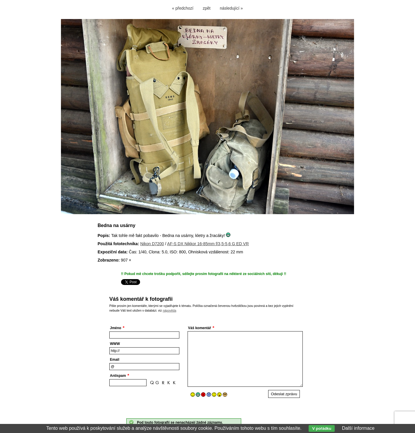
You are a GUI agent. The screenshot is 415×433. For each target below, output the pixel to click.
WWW (115, 344)
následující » (231, 8)
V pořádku (321, 428)
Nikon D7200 (152, 243)
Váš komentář (199, 328)
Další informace (358, 428)
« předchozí (182, 8)
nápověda (169, 310)
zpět (206, 8)
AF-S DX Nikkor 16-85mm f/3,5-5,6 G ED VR (208, 243)
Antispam (118, 376)
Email (114, 360)
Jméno (115, 328)
